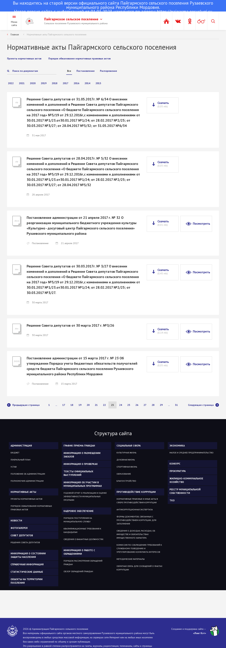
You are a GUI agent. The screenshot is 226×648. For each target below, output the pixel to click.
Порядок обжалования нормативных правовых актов (31, 508)
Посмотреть (201, 223)
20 (88, 405)
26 (136, 405)
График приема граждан (79, 445)
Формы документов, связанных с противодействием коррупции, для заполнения (136, 520)
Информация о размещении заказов (82, 454)
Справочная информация (27, 564)
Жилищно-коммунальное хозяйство (186, 480)
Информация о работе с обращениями (79, 552)
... (56, 405)
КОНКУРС (175, 463)
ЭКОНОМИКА (177, 445)
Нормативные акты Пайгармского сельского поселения (56, 34)
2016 (76, 83)
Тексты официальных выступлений (78, 473)
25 (128, 405)
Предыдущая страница (23, 405)
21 (96, 405)
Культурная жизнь (126, 452)
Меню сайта (14, 23)
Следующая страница (203, 405)
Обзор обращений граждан (78, 571)
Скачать (163, 104)
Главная (15, 34)
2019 (43, 83)
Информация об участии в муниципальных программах (83, 484)
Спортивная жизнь (127, 466)
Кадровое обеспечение (79, 511)
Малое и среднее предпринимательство (191, 452)
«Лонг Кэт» (199, 633)
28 (153, 405)
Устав (14, 466)
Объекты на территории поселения (27, 581)
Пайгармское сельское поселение (73, 19)
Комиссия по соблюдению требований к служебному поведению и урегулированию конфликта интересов (139, 548)
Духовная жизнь (126, 459)
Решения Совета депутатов (25, 542)
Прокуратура (178, 471)
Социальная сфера (129, 445)
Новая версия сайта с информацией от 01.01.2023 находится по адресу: (113, 7)
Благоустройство (126, 481)
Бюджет (15, 452)
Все (69, 70)
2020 (32, 83)
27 (145, 405)
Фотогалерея (19, 528)
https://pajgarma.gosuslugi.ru (184, 11)
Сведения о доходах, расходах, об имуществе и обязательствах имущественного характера (136, 534)
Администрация (21, 445)
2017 (65, 83)
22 (104, 405)
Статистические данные (27, 571)
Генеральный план (20, 459)
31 (176, 405)
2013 (98, 83)
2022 (11, 83)
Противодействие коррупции (136, 492)
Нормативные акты (23, 492)
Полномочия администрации (27, 481)
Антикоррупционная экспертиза (135, 509)
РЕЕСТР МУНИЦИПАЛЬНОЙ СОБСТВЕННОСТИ (185, 491)
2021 (22, 83)
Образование (124, 473)
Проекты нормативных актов (26, 499)
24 (120, 405)
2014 (87, 83)
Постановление (85, 70)
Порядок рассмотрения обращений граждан (83, 562)
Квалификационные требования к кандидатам (82, 530)
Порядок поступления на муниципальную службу (78, 520)
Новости (16, 520)
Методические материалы (131, 559)
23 (112, 405)
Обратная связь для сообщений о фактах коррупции (139, 568)
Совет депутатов (22, 535)
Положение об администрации (28, 473)
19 (80, 405)
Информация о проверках (81, 464)
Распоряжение (108, 70)
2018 (54, 83)
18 (71, 405)
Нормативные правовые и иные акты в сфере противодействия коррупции (137, 501)
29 (161, 405)
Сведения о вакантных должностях (83, 539)
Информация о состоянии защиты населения (28, 555)
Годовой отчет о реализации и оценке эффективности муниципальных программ (85, 496)
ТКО (172, 500)
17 (63, 405)
